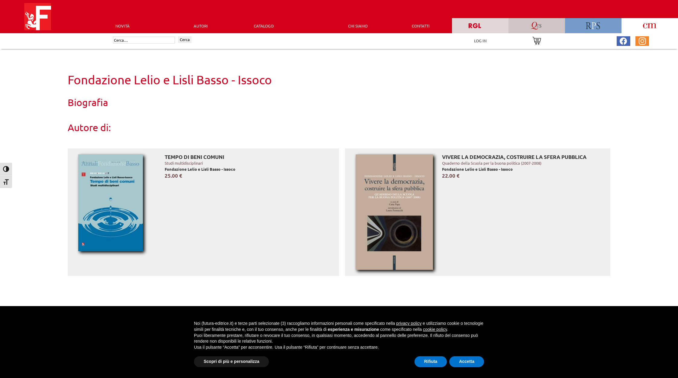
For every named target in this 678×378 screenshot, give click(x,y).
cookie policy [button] (435, 329)
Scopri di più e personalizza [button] (231, 361)
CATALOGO (264, 25)
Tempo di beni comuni (194, 157)
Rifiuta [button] (430, 361)
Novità (122, 25)
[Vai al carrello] (536, 40)
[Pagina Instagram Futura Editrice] (642, 40)
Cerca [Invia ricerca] (185, 39)
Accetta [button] (466, 361)
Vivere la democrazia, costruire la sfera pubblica (514, 157)
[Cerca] (144, 40)
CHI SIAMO (358, 25)
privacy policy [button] (408, 323)
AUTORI (201, 25)
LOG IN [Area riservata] (480, 40)
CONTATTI (421, 25)
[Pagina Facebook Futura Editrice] (623, 40)
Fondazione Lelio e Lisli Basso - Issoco (200, 169)
